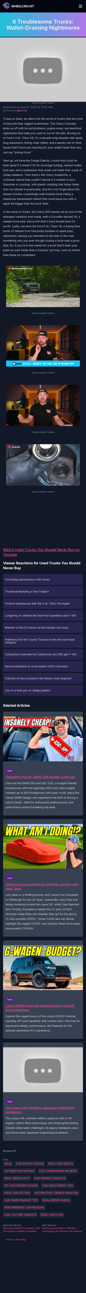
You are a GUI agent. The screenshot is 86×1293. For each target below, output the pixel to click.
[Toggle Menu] (80, 6)
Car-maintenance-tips (21, 1200)
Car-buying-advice (30, 1163)
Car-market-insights (50, 1178)
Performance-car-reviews (24, 1207)
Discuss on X (9, 1151)
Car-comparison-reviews (58, 1171)
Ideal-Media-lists (17, 1178)
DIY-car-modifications (21, 1185)
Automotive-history (19, 1171)
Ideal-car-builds (60, 1163)
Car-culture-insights (20, 1214)
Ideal (8, 1163)
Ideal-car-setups (17, 1192)
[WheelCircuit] (18, 6)
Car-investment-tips (57, 1185)
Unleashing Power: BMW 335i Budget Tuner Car (40, 777)
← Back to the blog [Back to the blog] (14, 1239)
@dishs (22, 110)
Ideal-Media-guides (56, 1200)
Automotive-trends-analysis (56, 1192)
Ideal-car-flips (52, 1214)
